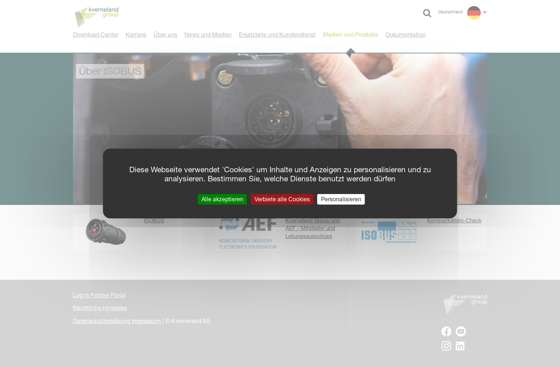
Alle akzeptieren (222, 199)
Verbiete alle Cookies (282, 199)
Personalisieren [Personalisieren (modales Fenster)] (341, 199)
